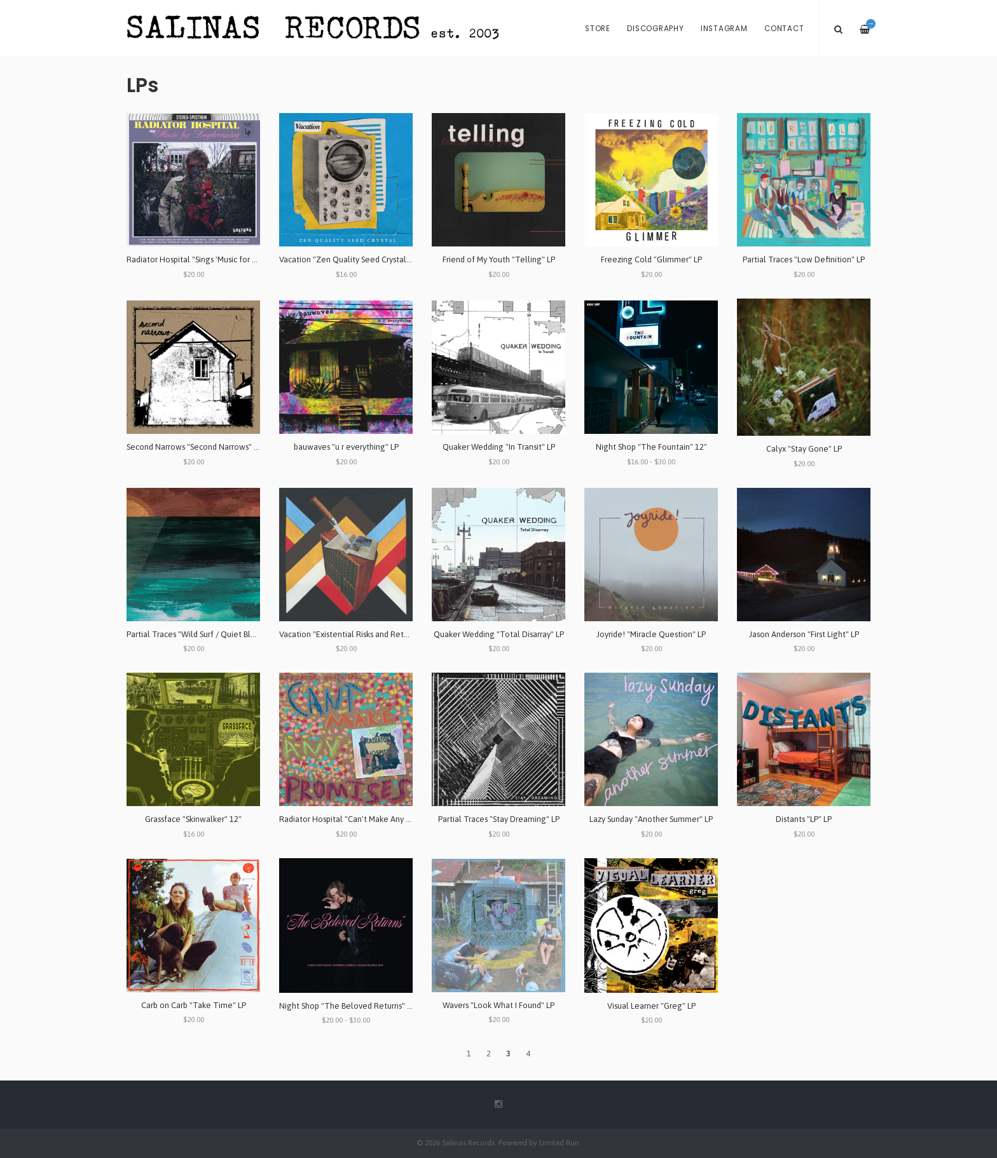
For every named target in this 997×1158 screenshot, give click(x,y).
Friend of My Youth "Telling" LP (499, 259)
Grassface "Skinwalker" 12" (193, 819)
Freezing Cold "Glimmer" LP (651, 259)
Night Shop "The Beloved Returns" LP (347, 1006)
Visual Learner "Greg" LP (651, 1006)
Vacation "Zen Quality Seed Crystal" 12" (351, 259)
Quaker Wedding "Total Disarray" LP (499, 634)
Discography (655, 29)
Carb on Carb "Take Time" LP (193, 1005)
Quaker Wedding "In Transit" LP (499, 447)
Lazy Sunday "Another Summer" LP (651, 819)
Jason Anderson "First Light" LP (804, 634)
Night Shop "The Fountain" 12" (651, 447)
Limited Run (559, 1142)
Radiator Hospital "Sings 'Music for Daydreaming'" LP (221, 259)
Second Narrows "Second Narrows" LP (194, 447)
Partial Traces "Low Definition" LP (804, 259)
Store (597, 29)
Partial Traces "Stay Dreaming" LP (499, 819)
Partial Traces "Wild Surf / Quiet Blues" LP (202, 634)
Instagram (724, 29)
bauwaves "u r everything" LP (346, 447)
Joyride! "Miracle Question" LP (651, 634)
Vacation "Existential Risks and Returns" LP (355, 634)
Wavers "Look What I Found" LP (498, 1005)
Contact (784, 29)
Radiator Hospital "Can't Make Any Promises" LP (365, 819)
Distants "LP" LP (804, 819)
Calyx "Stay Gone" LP (804, 449)
